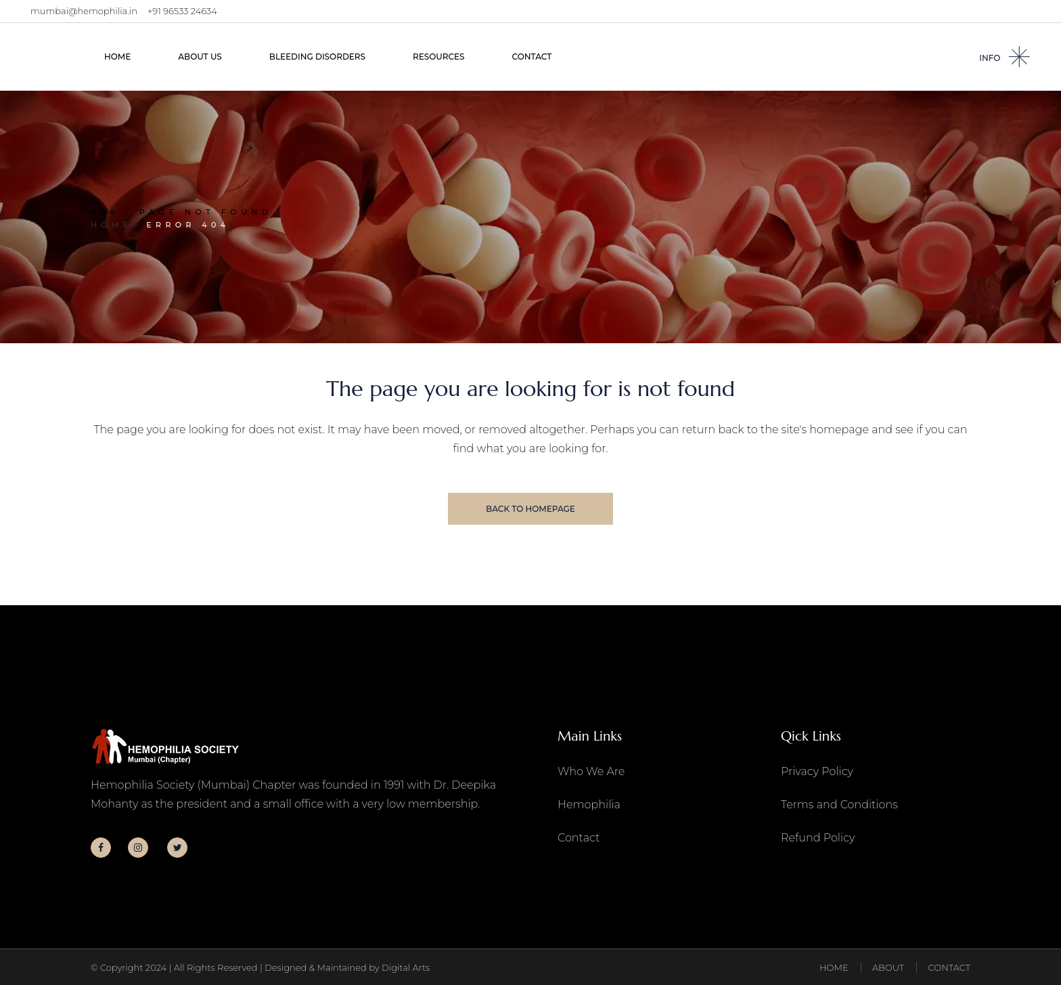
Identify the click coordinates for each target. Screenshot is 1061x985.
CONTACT (949, 967)
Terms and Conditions (839, 804)
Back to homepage (530, 509)
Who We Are (591, 771)
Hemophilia (589, 804)
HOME (834, 967)
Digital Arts (406, 967)
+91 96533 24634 (182, 10)
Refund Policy (818, 837)
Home (112, 224)
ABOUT (888, 967)
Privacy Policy (817, 771)
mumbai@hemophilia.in (83, 10)
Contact (579, 837)
